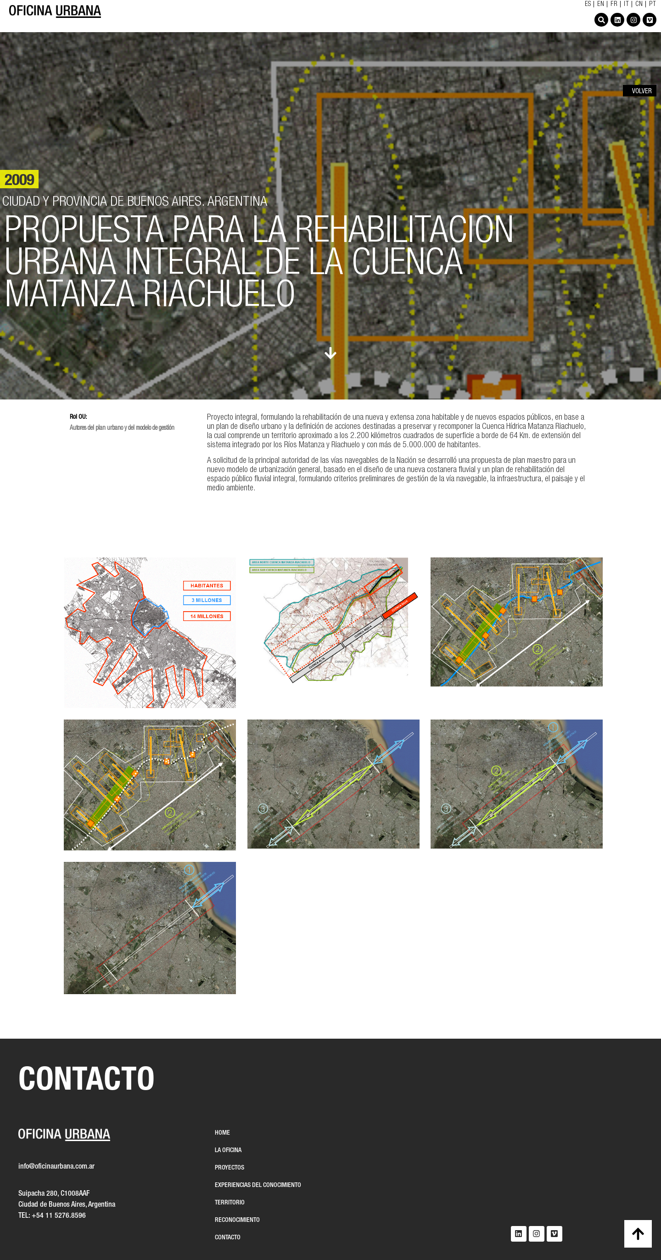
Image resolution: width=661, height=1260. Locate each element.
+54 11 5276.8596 (59, 1216)
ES (588, 4)
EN (601, 4)
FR (614, 4)
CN (639, 4)
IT (626, 4)
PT (652, 4)
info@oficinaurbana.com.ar (56, 1167)
